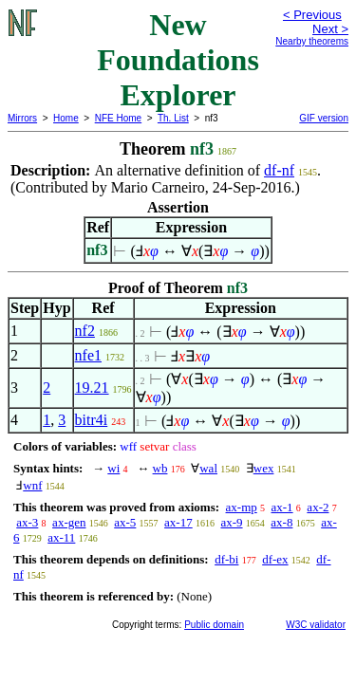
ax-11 (61, 537)
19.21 (92, 387)
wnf (32, 485)
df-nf (279, 170)
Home (66, 118)
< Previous (312, 15)
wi (113, 468)
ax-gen (68, 522)
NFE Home (118, 118)
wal (208, 468)
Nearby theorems (311, 41)
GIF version (323, 118)
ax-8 (281, 522)
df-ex (275, 559)
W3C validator (316, 624)
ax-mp (241, 507)
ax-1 (282, 507)
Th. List (173, 118)
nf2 (85, 331)
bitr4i (91, 420)
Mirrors (22, 118)
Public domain (214, 624)
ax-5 (125, 522)
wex (263, 468)
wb (160, 468)
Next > (330, 29)
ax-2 (317, 507)
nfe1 (88, 355)
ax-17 (178, 522)
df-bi (226, 559)
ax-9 (231, 522)
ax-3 (27, 522)
